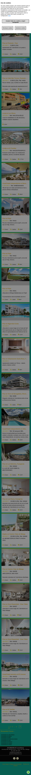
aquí (9, 15)
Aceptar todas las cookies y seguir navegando (15, 21)
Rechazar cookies (7, 28)
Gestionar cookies (20, 28)
